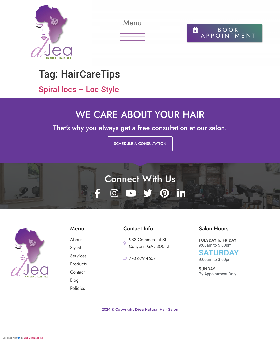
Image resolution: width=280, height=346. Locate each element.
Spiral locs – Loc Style (79, 89)
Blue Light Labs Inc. (33, 338)
